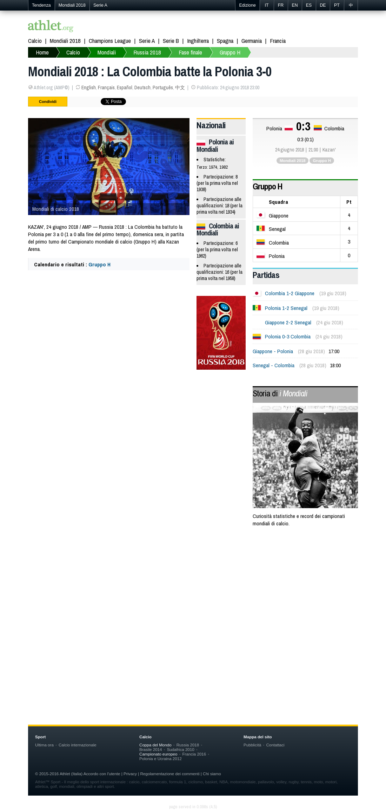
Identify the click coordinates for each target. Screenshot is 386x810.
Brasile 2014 (150, 749)
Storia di (280, 393)
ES (309, 5)
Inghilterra (198, 41)
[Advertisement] (193, 589)
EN (295, 5)
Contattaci (275, 745)
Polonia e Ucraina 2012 (160, 758)
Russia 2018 (147, 52)
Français (106, 87)
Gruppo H (230, 52)
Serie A (100, 5)
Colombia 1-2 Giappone (289, 293)
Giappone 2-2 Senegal (288, 322)
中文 (180, 87)
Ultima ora (44, 745)
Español (124, 87)
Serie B (171, 41)
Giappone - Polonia (273, 351)
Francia (278, 41)
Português (163, 87)
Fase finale (190, 52)
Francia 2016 (194, 754)
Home (42, 52)
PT (337, 5)
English (88, 87)
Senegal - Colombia (273, 365)
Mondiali (107, 52)
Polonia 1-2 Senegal (286, 308)
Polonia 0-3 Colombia (288, 336)
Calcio (35, 41)
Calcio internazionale (77, 745)
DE (323, 5)
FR (281, 5)
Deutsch (142, 87)
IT (266, 5)
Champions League (110, 41)
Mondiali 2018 (72, 5)
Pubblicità (252, 745)
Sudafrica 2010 (180, 749)
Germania (251, 41)
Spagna (225, 41)
